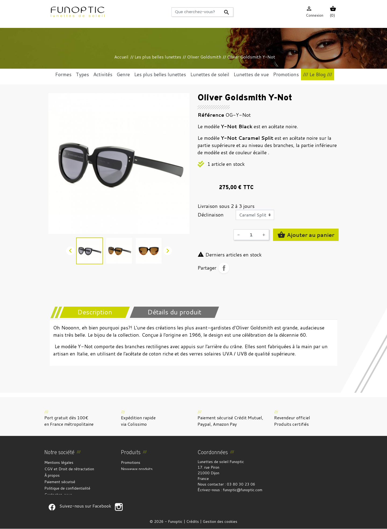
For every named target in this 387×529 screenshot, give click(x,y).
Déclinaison (211, 214)
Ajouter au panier (305, 235)
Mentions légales (58, 462)
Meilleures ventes (136, 475)
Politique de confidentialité (67, 488)
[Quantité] (251, 235)
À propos (52, 475)
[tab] (91, 312)
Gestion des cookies (220, 521)
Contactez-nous (58, 494)
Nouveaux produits (137, 469)
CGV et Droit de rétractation (69, 469)
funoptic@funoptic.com (242, 490)
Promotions (130, 462)
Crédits (192, 521)
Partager (223, 268)
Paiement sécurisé (59, 481)
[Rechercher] (202, 12)
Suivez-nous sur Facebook (51, 507)
